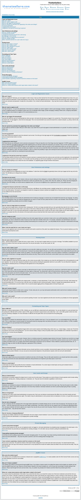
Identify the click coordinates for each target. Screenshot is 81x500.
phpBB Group (42, 456)
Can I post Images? (6, 59)
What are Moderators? (7, 68)
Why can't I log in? (6, 20)
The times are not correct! (8, 33)
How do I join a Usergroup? (8, 70)
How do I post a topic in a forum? (10, 43)
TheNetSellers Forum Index (8, 14)
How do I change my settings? (9, 32)
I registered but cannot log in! (9, 27)
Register (67, 7)
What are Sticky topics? (7, 61)
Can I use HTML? (6, 56)
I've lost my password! (7, 25)
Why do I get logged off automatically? (11, 23)
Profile (43, 9)
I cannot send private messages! (10, 76)
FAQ (41, 7)
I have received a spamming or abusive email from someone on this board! (19, 78)
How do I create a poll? (7, 47)
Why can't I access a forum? (9, 50)
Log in (67, 9)
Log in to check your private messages (55, 9)
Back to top (5, 104)
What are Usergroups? (7, 69)
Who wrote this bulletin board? (9, 82)
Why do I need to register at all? (9, 22)
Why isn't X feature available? (9, 84)
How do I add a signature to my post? (11, 46)
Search (47, 7)
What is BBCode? (6, 55)
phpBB (38, 495)
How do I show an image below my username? (13, 37)
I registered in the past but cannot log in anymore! (14, 28)
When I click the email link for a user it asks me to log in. (15, 39)
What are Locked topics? (8, 63)
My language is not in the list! (9, 36)
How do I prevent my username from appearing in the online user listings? (19, 24)
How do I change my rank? (8, 38)
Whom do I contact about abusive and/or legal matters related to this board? (20, 85)
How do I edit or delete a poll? (9, 48)
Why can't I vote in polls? (8, 51)
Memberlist (53, 7)
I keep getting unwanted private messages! (12, 77)
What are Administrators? (8, 67)
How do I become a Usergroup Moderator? (12, 72)
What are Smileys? (6, 58)
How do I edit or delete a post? (9, 45)
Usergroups (60, 7)
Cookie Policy (40, 497)
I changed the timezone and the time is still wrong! (14, 34)
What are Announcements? (8, 60)
